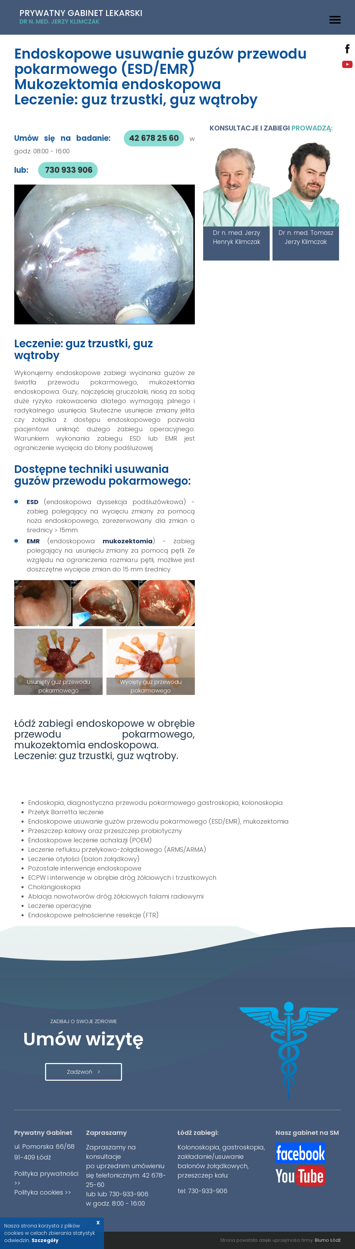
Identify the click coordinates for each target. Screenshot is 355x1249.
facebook (347, 49)
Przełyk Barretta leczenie (66, 812)
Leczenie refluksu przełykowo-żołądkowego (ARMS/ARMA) (117, 849)
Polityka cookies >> (42, 1192)
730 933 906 (68, 170)
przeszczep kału (202, 1175)
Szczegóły (45, 1240)
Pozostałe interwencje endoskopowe (84, 868)
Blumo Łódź (328, 1240)
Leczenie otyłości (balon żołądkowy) (84, 859)
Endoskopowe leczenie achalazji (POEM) (90, 840)
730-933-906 (127, 1194)
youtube (347, 64)
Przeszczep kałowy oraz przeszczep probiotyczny (105, 830)
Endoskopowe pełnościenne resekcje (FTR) (93, 915)
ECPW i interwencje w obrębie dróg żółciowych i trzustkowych (122, 877)
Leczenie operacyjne (59, 905)
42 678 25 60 (154, 138)
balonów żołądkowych (213, 1166)
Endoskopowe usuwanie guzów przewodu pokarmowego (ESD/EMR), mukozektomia (158, 821)
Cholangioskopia (54, 887)
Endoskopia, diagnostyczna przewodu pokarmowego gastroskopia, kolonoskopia (155, 802)
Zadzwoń (79, 1072)
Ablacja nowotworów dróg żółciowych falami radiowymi (116, 896)
